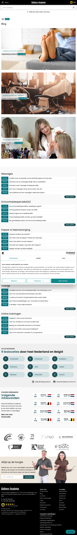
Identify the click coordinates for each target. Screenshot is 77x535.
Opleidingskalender (46, 534)
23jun (58, 403)
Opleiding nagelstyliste (47, 520)
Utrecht (58, 374)
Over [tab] (63, 258)
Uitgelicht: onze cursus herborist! (16, 318)
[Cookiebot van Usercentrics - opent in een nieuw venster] (67, 253)
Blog (41, 493)
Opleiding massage (46, 516)
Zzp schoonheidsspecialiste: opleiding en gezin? (21, 206)
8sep (58, 411)
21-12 (4, 333)
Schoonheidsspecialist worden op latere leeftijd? (22, 217)
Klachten (43, 503)
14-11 (4, 217)
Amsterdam (10, 358)
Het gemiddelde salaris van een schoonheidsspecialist (23, 220)
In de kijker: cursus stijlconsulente (16, 304)
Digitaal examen (45, 505)
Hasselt (58, 366)
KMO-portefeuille (45, 498)
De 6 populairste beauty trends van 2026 (19, 209)
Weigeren (14, 281)
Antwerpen (35, 358)
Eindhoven (10, 366)
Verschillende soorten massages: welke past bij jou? (23, 192)
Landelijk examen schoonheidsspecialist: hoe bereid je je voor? (26, 290)
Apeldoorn (59, 358)
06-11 (5, 290)
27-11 (4, 213)
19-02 (5, 238)
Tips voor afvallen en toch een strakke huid (20, 321)
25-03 (5, 234)
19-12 (4, 185)
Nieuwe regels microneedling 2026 (17, 213)
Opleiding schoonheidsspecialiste (51, 525)
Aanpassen (38, 281)
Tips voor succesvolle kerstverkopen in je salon (21, 293)
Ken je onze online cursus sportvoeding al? (19, 329)
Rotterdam (35, 374)
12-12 (4, 245)
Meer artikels (70, 197)
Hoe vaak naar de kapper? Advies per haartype (21, 237)
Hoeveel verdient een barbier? (15, 234)
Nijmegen (9, 374)
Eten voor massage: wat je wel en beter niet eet (21, 189)
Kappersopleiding (45, 518)
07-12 (5, 325)
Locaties (42, 496)
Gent (33, 366)
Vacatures (43, 507)
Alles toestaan (63, 281)
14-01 (5, 241)
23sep (58, 420)
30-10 (5, 294)
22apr (58, 395)
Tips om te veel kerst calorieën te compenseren (21, 332)
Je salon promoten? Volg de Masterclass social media (23, 297)
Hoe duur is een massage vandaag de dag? (20, 185)
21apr (35, 395)
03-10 (5, 221)
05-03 (5, 178)
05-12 (5, 210)
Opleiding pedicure (46, 523)
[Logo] (39, 2)
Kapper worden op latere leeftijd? (16, 248)
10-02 (5, 322)
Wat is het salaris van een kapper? (17, 241)
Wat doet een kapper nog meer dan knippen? (21, 245)
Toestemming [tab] (13, 258)
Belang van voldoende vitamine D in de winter (20, 325)
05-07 (5, 297)
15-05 (5, 305)
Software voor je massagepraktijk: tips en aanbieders (23, 181)
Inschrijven (28, 477)
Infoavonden (44, 491)
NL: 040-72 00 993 (9, 501)
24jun (35, 411)
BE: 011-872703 (8, 499)
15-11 (4, 301)
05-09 (5, 193)
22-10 (5, 249)
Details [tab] (38, 258)
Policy (42, 500)
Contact (42, 509)
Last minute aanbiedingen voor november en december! (24, 301)
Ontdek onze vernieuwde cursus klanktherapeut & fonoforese (26, 178)
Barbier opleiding (45, 527)
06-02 (5, 182)
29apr (35, 403)
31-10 (4, 189)
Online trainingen (45, 529)
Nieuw (42, 532)
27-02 (5, 206)
